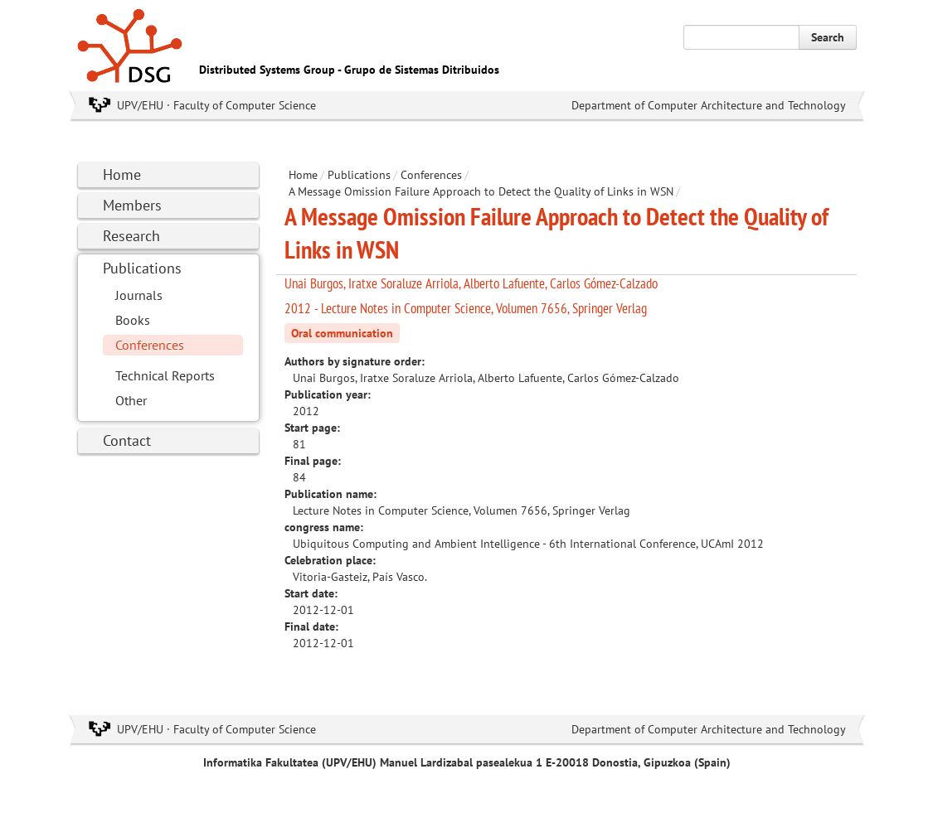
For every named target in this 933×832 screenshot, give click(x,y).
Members (132, 205)
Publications (142, 268)
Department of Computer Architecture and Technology (708, 105)
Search (827, 37)
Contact (127, 440)
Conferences (149, 344)
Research (131, 235)
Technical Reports (165, 375)
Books (132, 320)
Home (122, 174)
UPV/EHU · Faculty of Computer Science (216, 105)
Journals (139, 295)
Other (131, 400)
